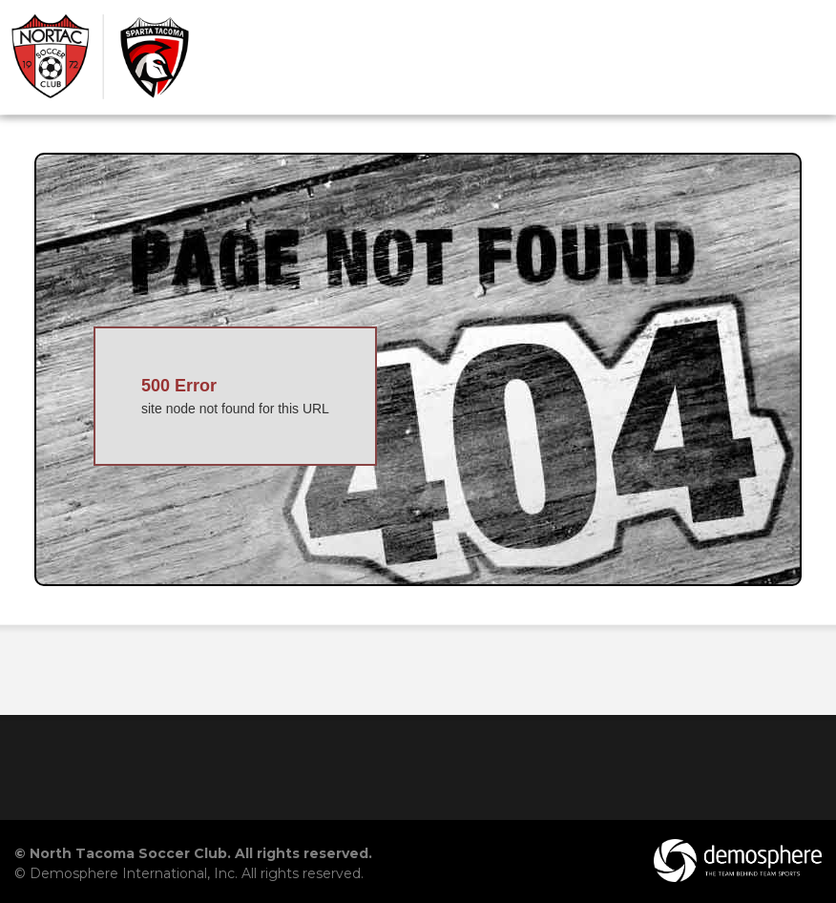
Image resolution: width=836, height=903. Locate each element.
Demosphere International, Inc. (134, 873)
